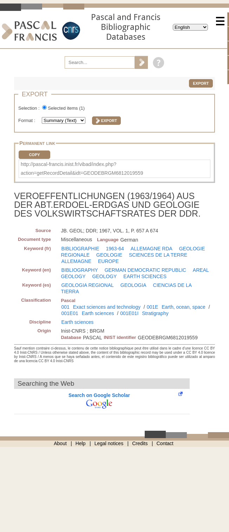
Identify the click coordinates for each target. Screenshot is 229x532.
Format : (27, 120)
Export (201, 83)
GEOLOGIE (109, 255)
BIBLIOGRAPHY (79, 270)
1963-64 (115, 248)
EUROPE (108, 261)
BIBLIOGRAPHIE (80, 248)
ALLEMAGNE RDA (151, 248)
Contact (165, 443)
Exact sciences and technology (106, 307)
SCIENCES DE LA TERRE (158, 255)
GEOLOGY (104, 276)
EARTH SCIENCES (144, 276)
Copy (34, 155)
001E (152, 307)
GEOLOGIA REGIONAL (87, 285)
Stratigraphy (155, 313)
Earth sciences (98, 313)
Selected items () (66, 108)
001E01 (69, 313)
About (60, 443)
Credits (140, 443)
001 (65, 307)
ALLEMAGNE (76, 261)
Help (81, 443)
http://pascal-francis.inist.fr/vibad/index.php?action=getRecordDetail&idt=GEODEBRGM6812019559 (82, 168)
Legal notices (109, 443)
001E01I (129, 313)
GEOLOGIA (133, 285)
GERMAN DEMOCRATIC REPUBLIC (145, 270)
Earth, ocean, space (183, 307)
